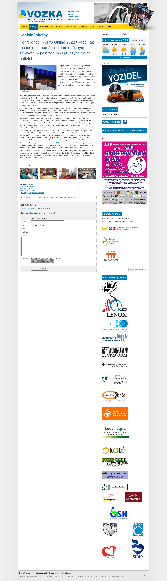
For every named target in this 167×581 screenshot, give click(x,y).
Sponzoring (83, 27)
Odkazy (101, 27)
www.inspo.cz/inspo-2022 (49, 143)
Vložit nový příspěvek (29, 208)
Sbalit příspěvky (44, 208)
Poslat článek (27, 197)
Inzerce (70, 14)
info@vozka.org (65, 573)
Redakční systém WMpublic (88, 576)
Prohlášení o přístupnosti (54, 576)
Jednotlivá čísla (73, 12)
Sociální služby (33, 186)
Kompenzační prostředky (36, 193)
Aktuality (33, 27)
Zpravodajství (33, 188)
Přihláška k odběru (74, 17)
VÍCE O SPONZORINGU (138, 270)
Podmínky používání (33, 576)
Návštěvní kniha (73, 19)
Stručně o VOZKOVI (46, 27)
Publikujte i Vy (70, 27)
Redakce (59, 27)
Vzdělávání (32, 190)
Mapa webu (70, 576)
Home (21, 576)
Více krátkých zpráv (110, 114)
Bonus (109, 27)
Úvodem (24, 27)
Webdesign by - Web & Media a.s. (111, 576)
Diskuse (37, 197)
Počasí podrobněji (125, 58)
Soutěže (92, 27)
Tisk (47, 197)
